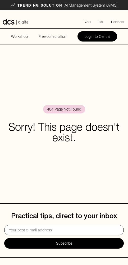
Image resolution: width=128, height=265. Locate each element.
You (87, 22)
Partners (117, 22)
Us (101, 22)
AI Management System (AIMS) (91, 5)
